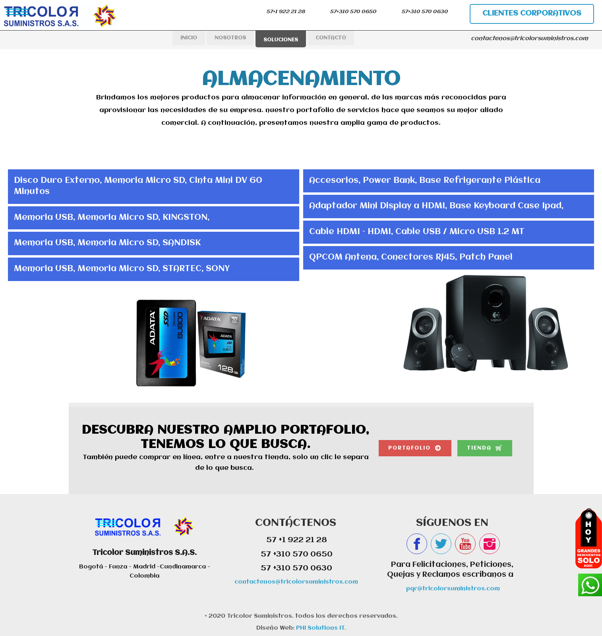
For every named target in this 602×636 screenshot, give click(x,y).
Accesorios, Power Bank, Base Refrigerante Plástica (424, 180)
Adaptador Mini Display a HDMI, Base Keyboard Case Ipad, (436, 206)
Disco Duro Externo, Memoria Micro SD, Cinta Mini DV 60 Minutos (138, 186)
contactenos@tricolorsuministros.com (296, 582)
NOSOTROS (230, 38)
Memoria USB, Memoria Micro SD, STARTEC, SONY (122, 269)
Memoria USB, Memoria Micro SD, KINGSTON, (111, 217)
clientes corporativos (531, 13)
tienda (479, 448)
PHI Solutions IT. (320, 628)
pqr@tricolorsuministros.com (453, 589)
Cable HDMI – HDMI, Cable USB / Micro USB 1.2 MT (417, 232)
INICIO (188, 38)
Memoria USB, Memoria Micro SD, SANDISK (107, 243)
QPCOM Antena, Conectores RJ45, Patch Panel (411, 257)
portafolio (409, 448)
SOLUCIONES (280, 40)
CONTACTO (331, 38)
